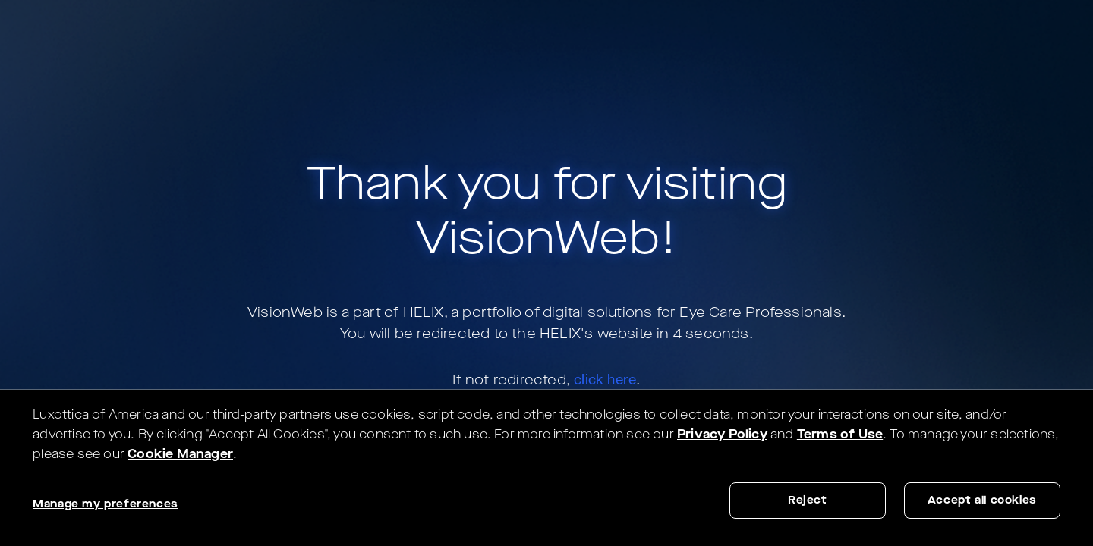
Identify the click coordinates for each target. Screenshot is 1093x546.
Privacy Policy (722, 434)
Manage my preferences (105, 504)
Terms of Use (840, 434)
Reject (807, 500)
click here (605, 379)
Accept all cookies (982, 500)
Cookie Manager (180, 454)
